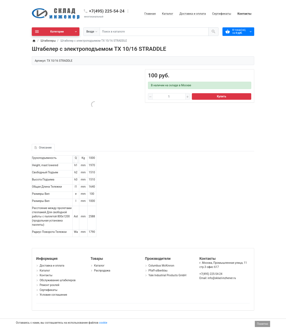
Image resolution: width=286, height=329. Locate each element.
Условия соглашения (53, 294)
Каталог (167, 13)
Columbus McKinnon (161, 265)
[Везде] (91, 31)
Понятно (262, 323)
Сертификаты (221, 13)
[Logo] (55, 13)
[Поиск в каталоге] (154, 31)
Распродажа (102, 270)
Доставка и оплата (192, 13)
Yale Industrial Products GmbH (167, 275)
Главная (150, 13)
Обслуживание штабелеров (57, 280)
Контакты (244, 13)
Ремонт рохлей (49, 285)
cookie (103, 322)
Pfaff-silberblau (157, 270)
